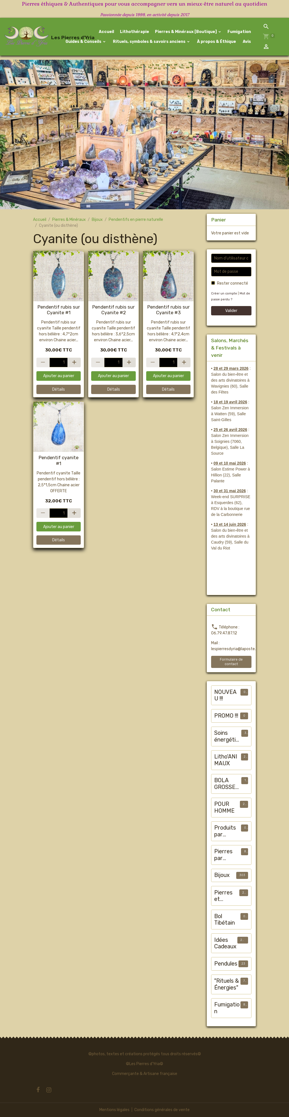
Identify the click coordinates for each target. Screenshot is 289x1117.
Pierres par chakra (223, 854)
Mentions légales (114, 1109)
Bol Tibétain (224, 919)
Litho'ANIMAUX (225, 760)
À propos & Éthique (216, 41)
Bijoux (97, 219)
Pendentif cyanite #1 (58, 460)
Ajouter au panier (58, 375)
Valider (231, 310)
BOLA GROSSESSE (226, 783)
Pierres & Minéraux (69, 219)
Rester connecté (232, 283)
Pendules (225, 963)
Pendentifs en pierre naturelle (136, 219)
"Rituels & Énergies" (226, 984)
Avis (246, 41)
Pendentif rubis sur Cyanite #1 (59, 309)
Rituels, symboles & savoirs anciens (149, 41)
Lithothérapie (134, 31)
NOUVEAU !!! (225, 695)
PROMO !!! (226, 716)
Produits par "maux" (225, 831)
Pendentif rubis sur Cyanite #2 (113, 309)
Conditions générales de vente (162, 1109)
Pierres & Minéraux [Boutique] (186, 31)
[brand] (29, 36)
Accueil (106, 31)
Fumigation (239, 31)
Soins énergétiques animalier (226, 736)
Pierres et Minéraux (226, 896)
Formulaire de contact (231, 662)
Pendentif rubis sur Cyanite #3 (168, 309)
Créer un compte (224, 293)
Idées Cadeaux (225, 943)
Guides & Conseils (83, 41)
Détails (58, 389)
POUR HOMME (224, 807)
